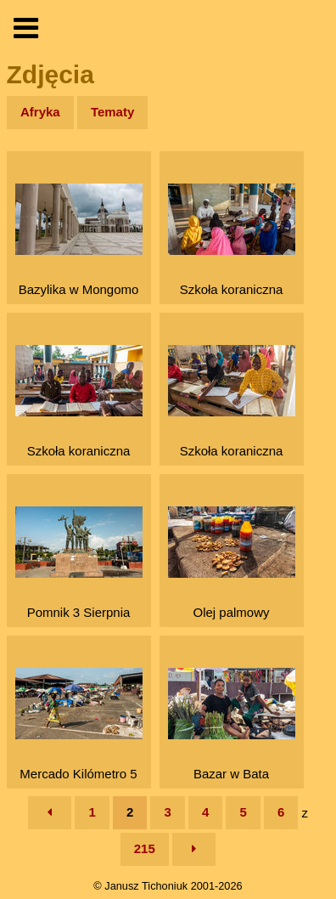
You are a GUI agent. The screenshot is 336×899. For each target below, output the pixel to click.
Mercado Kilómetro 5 (79, 724)
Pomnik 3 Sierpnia (79, 562)
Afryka (40, 112)
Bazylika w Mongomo (79, 240)
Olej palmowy (231, 562)
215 (144, 848)
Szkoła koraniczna (231, 240)
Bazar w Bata (231, 724)
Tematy (112, 112)
